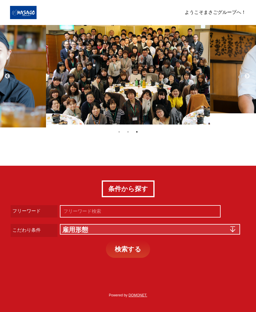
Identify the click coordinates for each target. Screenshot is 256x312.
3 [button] (137, 132)
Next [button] (247, 76)
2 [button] (128, 132)
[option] (128, 75)
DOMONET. (138, 295)
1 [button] (119, 132)
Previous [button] (7, 76)
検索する (128, 249)
